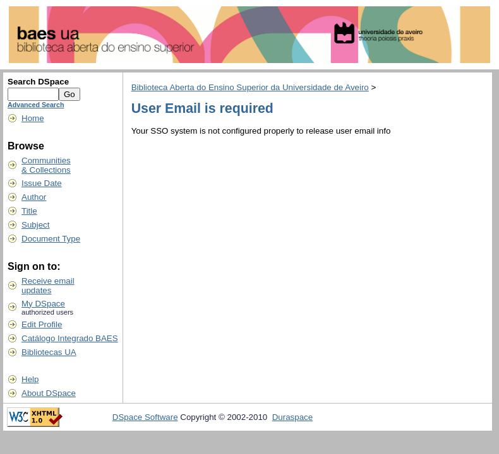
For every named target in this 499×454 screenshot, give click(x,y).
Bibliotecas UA (48, 352)
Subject (35, 225)
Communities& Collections (46, 165)
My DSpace (43, 303)
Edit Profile (41, 324)
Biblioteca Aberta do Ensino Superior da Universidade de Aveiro (250, 87)
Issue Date (41, 183)
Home (32, 118)
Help (30, 379)
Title (29, 211)
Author (33, 197)
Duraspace (292, 417)
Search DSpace (38, 81)
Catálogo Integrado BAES (69, 338)
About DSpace (48, 393)
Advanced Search (36, 104)
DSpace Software (145, 417)
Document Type (50, 238)
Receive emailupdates (48, 285)
